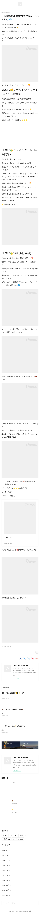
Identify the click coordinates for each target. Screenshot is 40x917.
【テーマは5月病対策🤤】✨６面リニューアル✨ (17, 695)
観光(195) (9, 648)
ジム (13, 838)
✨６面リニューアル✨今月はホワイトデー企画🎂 (18, 728)
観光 (23, 838)
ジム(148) (4, 648)
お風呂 (6, 841)
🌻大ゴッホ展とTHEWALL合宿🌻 (12, 712)
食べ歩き (18, 841)
